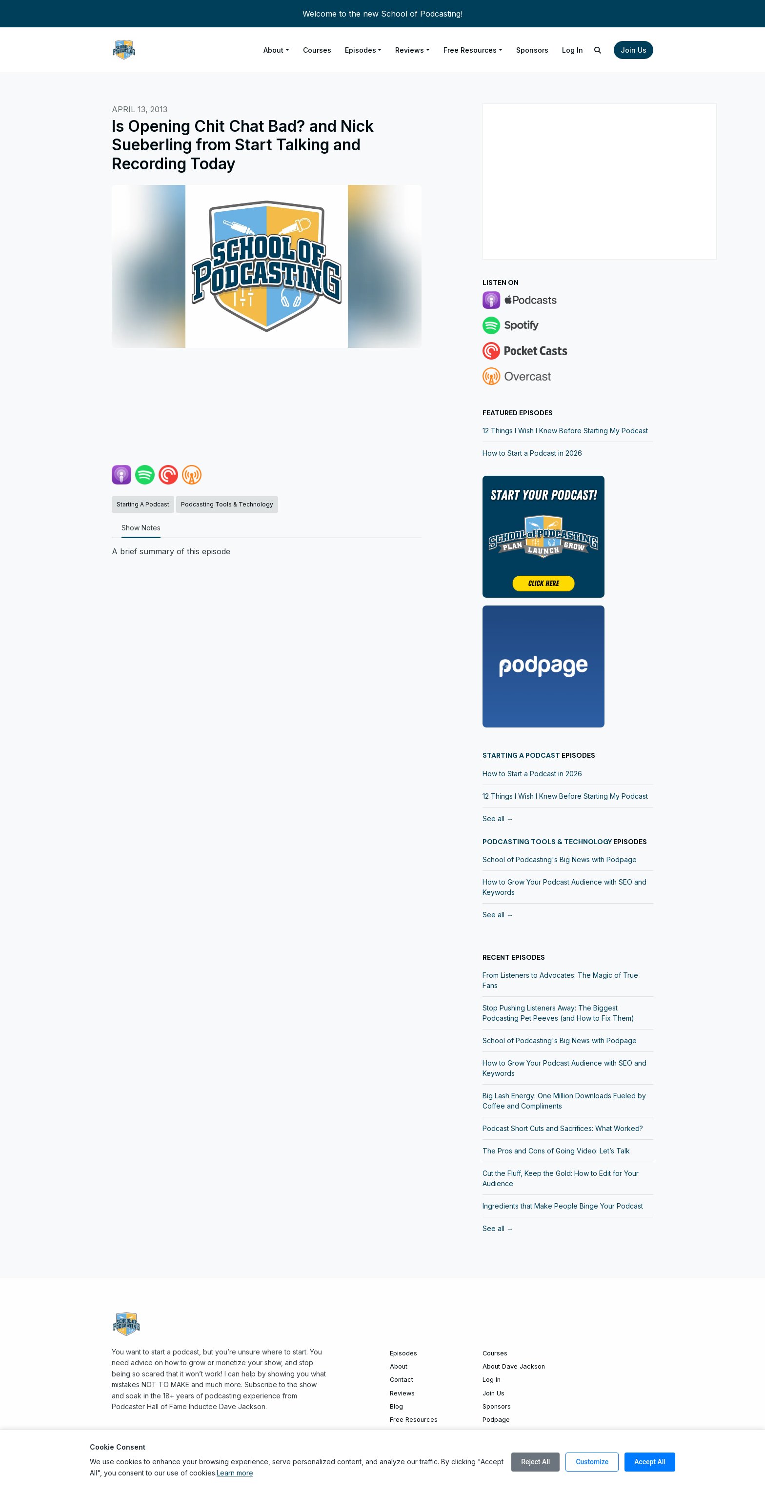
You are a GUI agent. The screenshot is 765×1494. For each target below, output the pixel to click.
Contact (401, 1379)
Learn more (235, 1473)
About (273, 50)
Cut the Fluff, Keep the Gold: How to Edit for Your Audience (561, 1178)
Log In (572, 50)
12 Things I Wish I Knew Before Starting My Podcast (565, 430)
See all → (498, 818)
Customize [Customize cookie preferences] (592, 1462)
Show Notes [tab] (141, 528)
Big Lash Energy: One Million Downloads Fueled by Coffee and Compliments (564, 1100)
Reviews (409, 50)
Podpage (496, 1419)
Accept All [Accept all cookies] (649, 1462)
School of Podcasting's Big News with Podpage (560, 859)
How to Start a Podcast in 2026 (532, 453)
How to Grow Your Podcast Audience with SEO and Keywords (564, 887)
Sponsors (532, 50)
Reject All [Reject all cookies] (535, 1462)
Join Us (633, 50)
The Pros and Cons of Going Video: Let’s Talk (556, 1151)
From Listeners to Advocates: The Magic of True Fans (560, 980)
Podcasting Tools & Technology (547, 841)
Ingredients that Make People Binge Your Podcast (563, 1206)
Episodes (360, 50)
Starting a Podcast (521, 755)
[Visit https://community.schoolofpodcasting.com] (543, 536)
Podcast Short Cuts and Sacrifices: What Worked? (563, 1128)
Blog (396, 1406)
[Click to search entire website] (598, 50)
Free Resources (470, 50)
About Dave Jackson (514, 1366)
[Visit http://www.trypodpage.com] (543, 666)
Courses (317, 50)
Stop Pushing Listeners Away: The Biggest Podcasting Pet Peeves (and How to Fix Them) (558, 1013)
